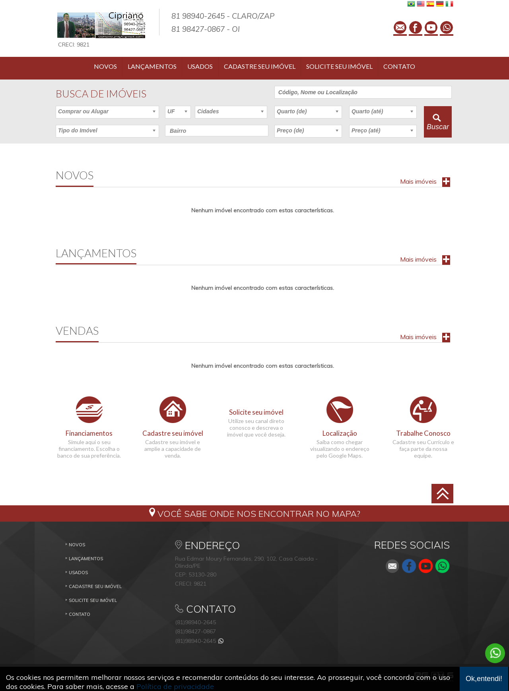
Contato (399, 66)
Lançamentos (152, 66)
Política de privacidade (175, 686)
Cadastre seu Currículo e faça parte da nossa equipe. (423, 449)
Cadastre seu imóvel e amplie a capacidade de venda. (172, 449)
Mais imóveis (418, 181)
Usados (200, 66)
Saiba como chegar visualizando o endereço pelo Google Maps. (339, 449)
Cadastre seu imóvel (259, 66)
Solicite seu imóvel (339, 66)
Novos (105, 66)
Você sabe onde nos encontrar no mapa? (258, 513)
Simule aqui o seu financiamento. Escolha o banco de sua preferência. (89, 449)
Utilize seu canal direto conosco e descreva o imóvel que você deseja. (256, 427)
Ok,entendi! (484, 679)
